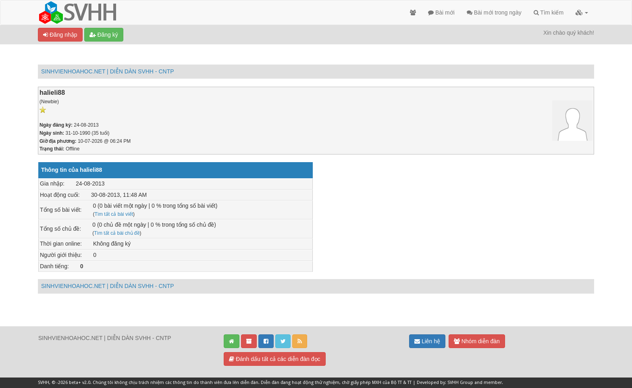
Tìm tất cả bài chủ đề (116, 233)
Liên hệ (427, 341)
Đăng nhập (60, 34)
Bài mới (441, 12)
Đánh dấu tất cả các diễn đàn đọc (274, 359)
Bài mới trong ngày (494, 12)
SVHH (43, 382)
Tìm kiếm (548, 12)
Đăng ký (103, 34)
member (493, 382)
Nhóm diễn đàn (477, 341)
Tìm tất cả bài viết (113, 214)
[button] (582, 12)
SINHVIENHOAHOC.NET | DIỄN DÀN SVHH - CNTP (107, 71)
